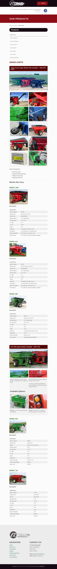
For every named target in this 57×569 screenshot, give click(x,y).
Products (15, 25)
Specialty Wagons (14, 57)
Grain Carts (12, 34)
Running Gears (13, 44)
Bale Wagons (13, 51)
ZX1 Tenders (13, 54)
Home (10, 25)
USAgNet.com (42, 566)
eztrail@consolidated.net (39, 554)
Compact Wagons (14, 41)
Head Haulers (13, 47)
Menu (42, 3)
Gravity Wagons (13, 38)
